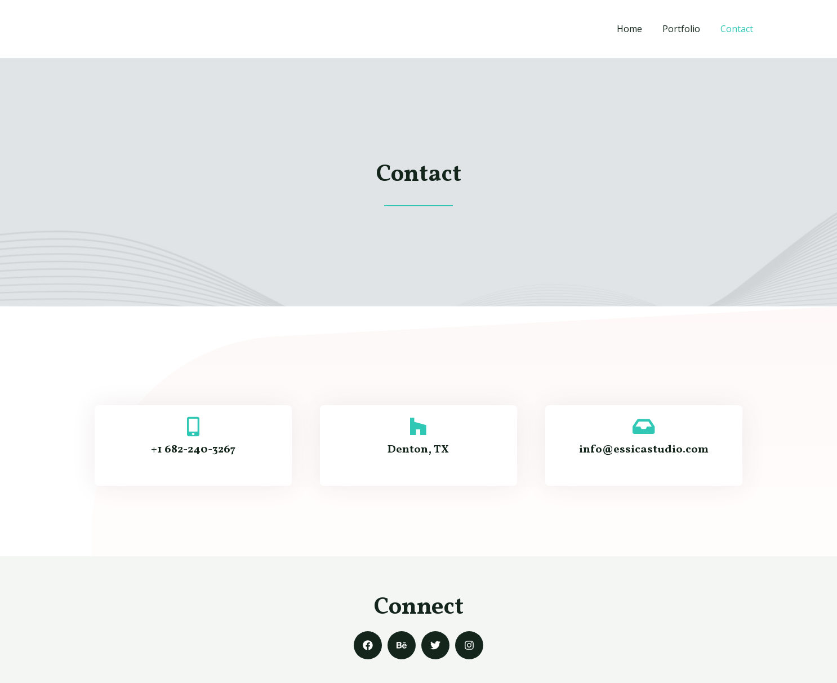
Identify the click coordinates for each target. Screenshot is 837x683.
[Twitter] (435, 645)
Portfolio (685, 29)
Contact (738, 29)
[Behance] (402, 645)
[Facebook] (368, 645)
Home (635, 29)
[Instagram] (469, 645)
